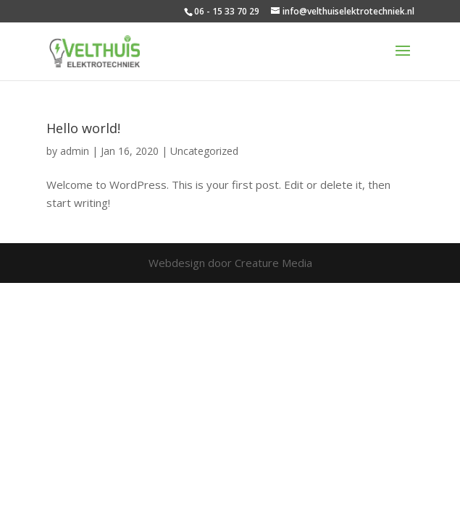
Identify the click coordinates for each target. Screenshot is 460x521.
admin (74, 151)
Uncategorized (204, 151)
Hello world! (83, 128)
